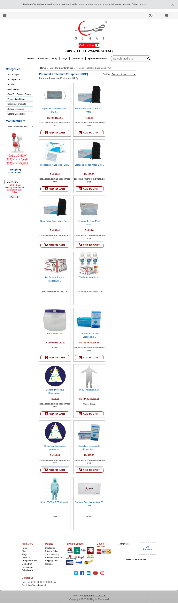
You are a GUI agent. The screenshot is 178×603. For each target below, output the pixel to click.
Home (43, 68)
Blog (24, 551)
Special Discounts (15, 109)
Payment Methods (53, 557)
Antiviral (11, 84)
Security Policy (52, 554)
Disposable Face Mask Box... (55, 165)
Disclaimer (50, 548)
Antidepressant (14, 79)
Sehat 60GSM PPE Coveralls (54, 502)
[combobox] (20, 126)
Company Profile (29, 560)
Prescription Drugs (16, 99)
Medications (13, 89)
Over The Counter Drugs (19, 94)
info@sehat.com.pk (37, 585)
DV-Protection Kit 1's (89, 277)
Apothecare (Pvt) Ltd (94, 595)
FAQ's (24, 554)
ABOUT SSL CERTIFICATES (124, 543)
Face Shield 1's (55, 333)
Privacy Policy (51, 551)
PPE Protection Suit (89, 390)
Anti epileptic (13, 74)
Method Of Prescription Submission (27, 567)
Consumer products (16, 104)
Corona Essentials (16, 114)
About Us (26, 557)
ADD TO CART (54, 132)
